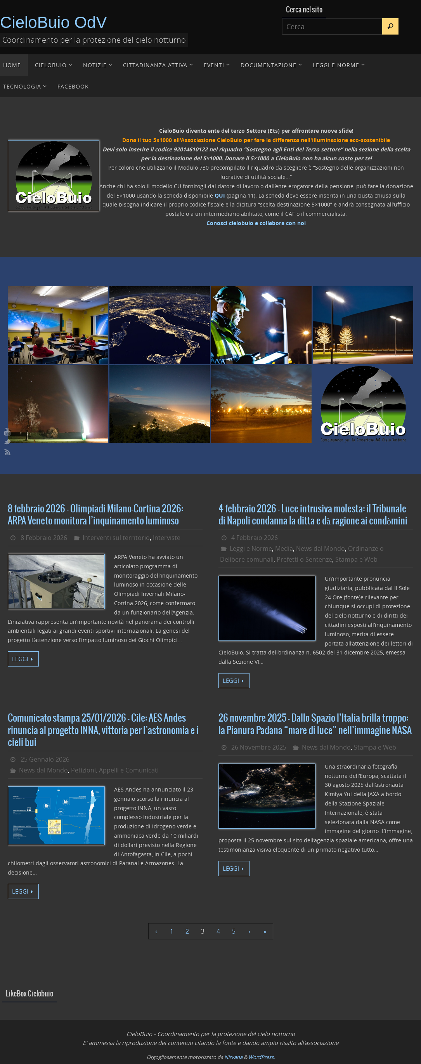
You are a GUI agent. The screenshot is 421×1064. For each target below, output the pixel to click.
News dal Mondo (320, 548)
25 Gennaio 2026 (45, 759)
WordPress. (261, 1057)
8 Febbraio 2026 (44, 537)
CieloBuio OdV (53, 22)
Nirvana (233, 1057)
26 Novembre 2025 (258, 747)
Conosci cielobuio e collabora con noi (256, 223)
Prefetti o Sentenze (304, 559)
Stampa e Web (356, 559)
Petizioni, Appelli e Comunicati (115, 770)
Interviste (166, 537)
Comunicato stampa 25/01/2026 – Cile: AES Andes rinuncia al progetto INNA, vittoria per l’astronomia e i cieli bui (103, 730)
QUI (220, 195)
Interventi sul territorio (116, 537)
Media (284, 548)
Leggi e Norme (251, 548)
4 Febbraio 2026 (254, 537)
